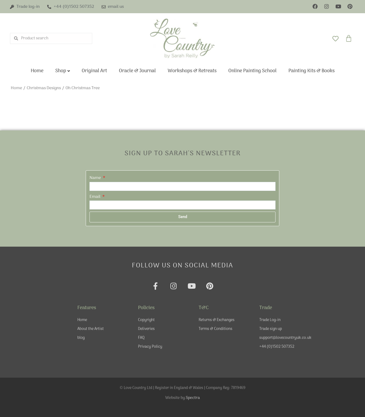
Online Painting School (252, 71)
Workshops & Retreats (192, 71)
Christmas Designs (44, 88)
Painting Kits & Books (311, 71)
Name (95, 177)
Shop (60, 71)
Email (95, 196)
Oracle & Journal (137, 71)
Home (37, 71)
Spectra (193, 398)
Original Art (94, 71)
